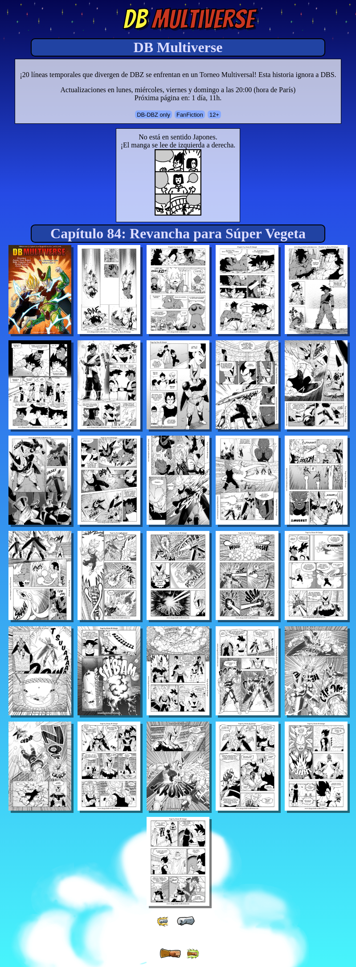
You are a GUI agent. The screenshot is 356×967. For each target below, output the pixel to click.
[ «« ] (163, 921)
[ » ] (170, 954)
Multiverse (188, 19)
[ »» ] (192, 953)
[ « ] (185, 921)
